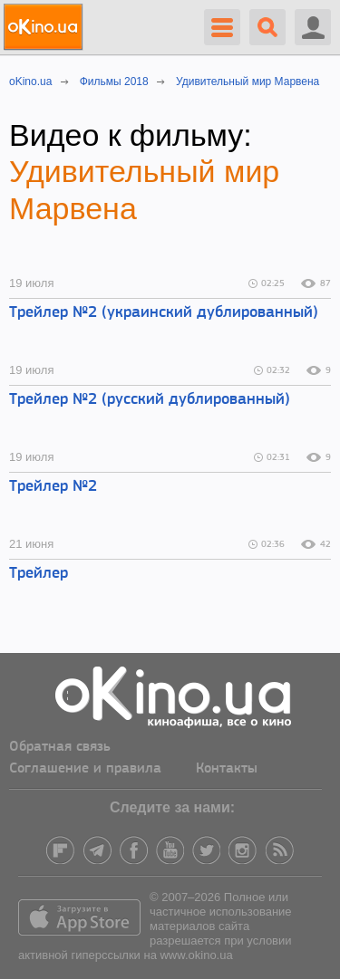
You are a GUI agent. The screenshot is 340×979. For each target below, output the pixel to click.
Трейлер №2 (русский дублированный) (149, 399)
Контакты (226, 769)
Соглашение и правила (85, 769)
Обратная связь (60, 747)
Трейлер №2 (53, 486)
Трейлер (38, 573)
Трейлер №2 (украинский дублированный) (163, 313)
